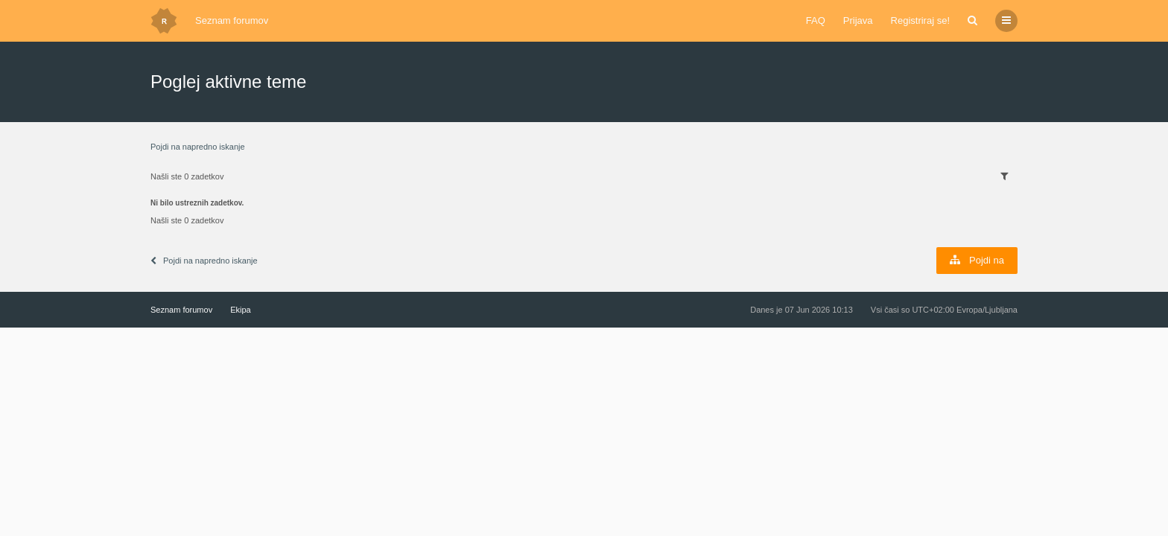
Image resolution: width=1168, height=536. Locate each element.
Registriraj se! (920, 20)
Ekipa (240, 309)
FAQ (815, 20)
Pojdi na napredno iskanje (197, 146)
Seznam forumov (231, 20)
